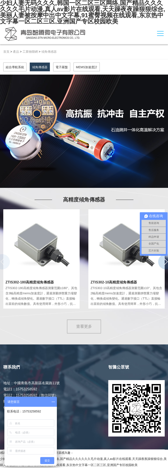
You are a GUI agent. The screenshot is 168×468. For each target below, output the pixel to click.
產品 (16, 51)
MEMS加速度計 (86, 67)
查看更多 (84, 326)
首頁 (6, 51)
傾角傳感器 (49, 51)
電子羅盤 (62, 67)
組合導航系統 (15, 67)
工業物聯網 (30, 51)
